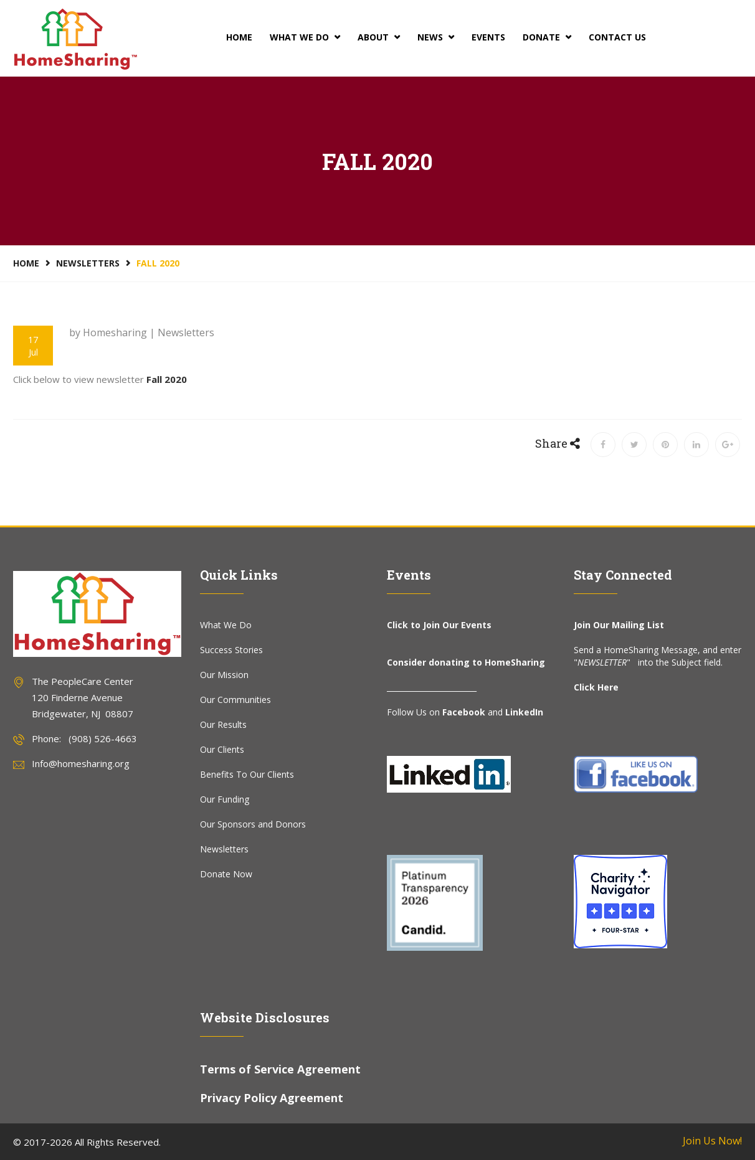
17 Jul (33, 346)
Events (488, 37)
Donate (547, 37)
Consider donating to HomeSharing (466, 662)
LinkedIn (524, 712)
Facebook (463, 712)
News (435, 37)
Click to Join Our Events (439, 625)
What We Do (305, 37)
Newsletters (88, 263)
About (379, 37)
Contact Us (617, 37)
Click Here (596, 687)
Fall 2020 (166, 379)
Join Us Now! (712, 1141)
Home (239, 37)
